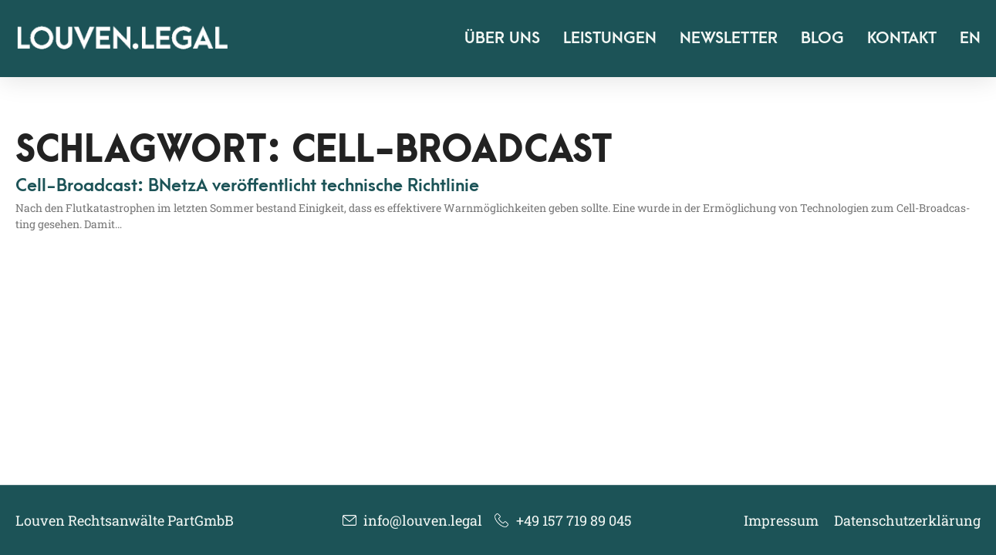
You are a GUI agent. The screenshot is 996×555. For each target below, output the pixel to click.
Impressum (781, 520)
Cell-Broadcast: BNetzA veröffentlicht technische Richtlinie (247, 186)
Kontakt (902, 38)
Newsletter (729, 38)
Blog (822, 38)
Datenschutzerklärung (907, 520)
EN (970, 38)
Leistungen (610, 38)
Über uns (502, 38)
